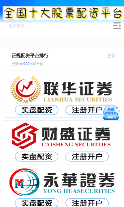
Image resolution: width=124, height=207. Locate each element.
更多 (114, 55)
